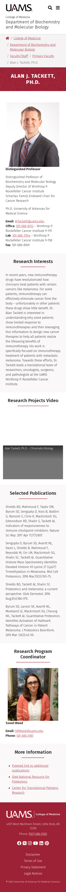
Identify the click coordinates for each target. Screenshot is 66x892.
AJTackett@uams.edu (29, 221)
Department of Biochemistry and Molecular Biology (33, 25)
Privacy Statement (33, 867)
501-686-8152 (24, 226)
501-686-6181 (24, 736)
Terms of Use (33, 861)
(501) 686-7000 (38, 834)
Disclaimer (33, 854)
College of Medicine (18, 17)
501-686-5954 (21, 236)
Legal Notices (33, 873)
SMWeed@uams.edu (29, 731)
